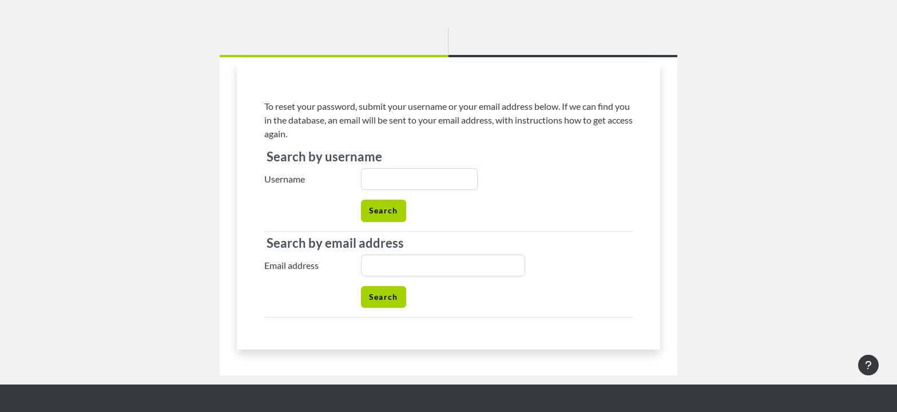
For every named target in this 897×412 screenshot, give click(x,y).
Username (284, 178)
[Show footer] (868, 365)
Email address (291, 265)
